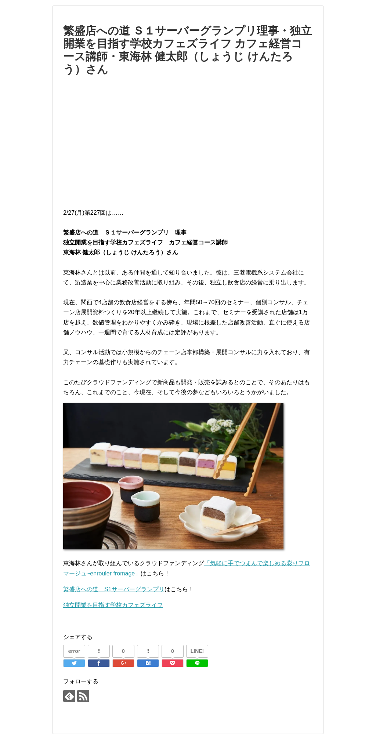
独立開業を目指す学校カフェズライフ (113, 605)
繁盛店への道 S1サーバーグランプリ (113, 589)
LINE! (197, 651)
